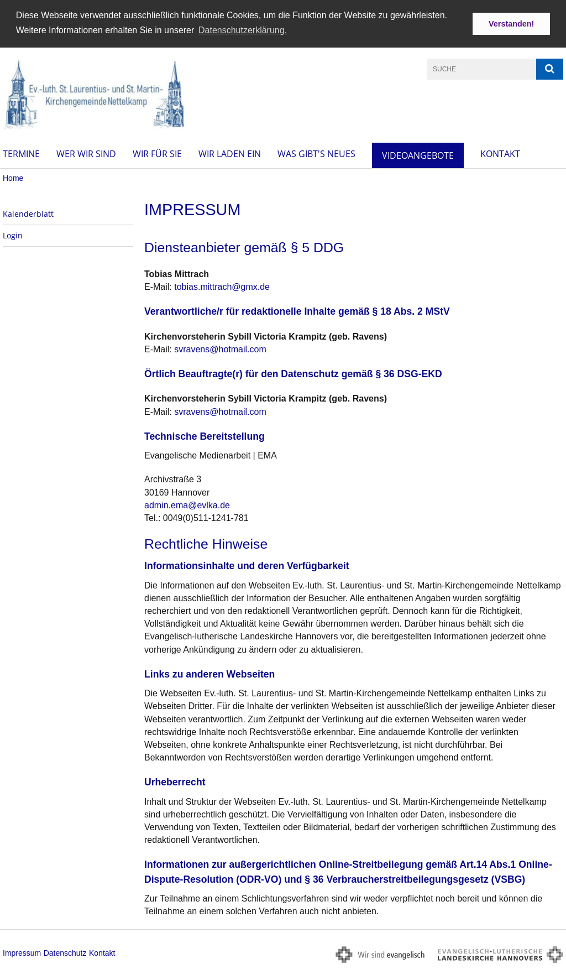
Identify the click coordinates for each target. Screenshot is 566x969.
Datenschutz (65, 951)
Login (13, 235)
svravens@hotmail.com (220, 348)
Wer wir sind (86, 153)
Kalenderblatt (28, 213)
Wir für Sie (157, 153)
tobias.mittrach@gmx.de (222, 286)
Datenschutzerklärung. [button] (242, 30)
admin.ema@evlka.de (187, 504)
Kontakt (500, 153)
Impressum (22, 951)
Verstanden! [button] (511, 23)
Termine (21, 153)
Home (13, 177)
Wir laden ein (229, 153)
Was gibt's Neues (316, 153)
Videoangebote (418, 155)
